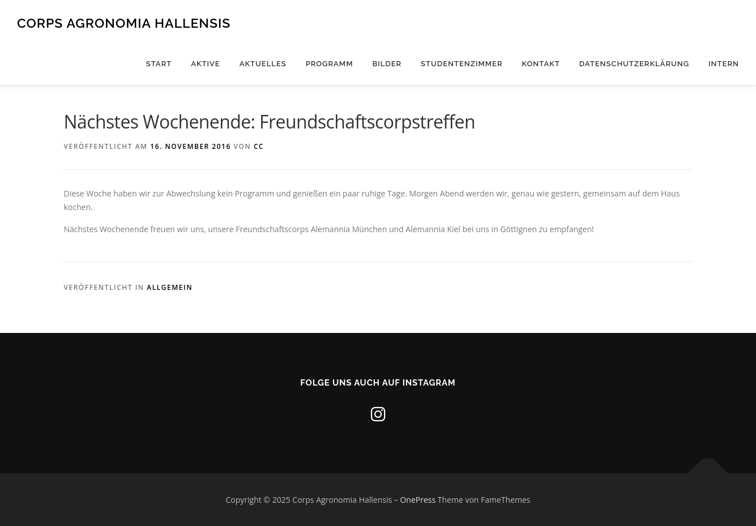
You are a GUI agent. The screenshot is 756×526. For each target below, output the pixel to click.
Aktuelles (263, 63)
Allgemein (170, 287)
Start (159, 63)
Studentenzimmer (461, 63)
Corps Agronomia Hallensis (123, 23)
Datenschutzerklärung (634, 63)
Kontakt (541, 63)
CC (259, 146)
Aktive (205, 63)
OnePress (417, 499)
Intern (723, 63)
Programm (329, 63)
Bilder (387, 63)
